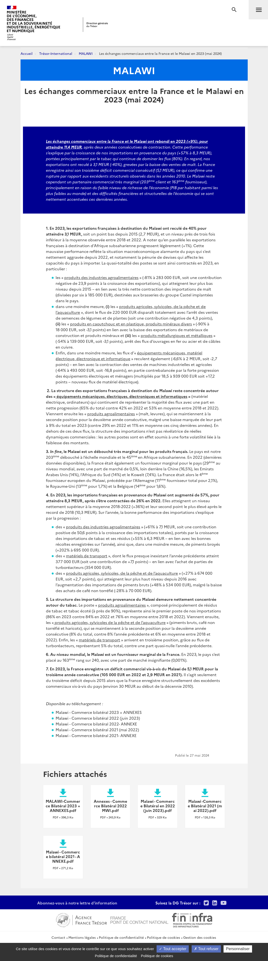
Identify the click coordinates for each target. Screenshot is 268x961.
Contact (58, 937)
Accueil (27, 53)
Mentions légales (82, 937)
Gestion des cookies (199, 937)
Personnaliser (238, 949)
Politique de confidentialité (121, 937)
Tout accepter (172, 949)
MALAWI (86, 53)
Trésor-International (55, 53)
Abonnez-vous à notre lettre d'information (77, 903)
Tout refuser (206, 949)
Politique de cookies (163, 937)
